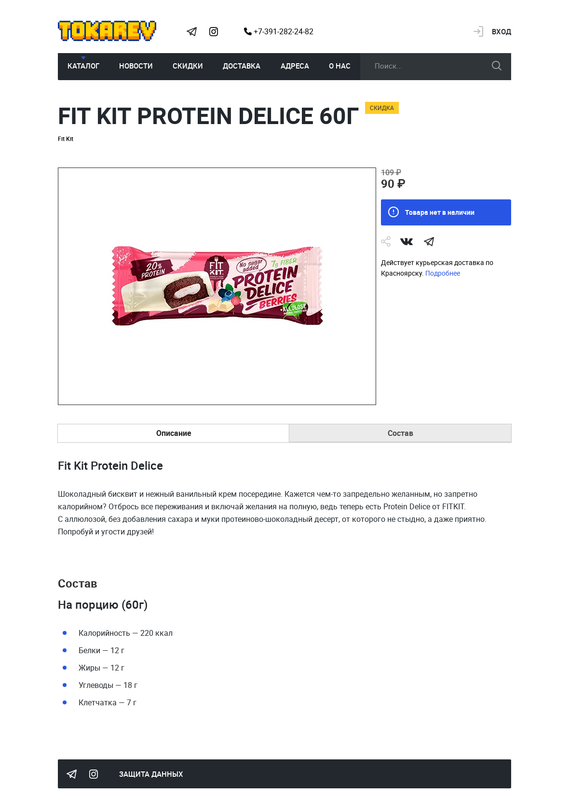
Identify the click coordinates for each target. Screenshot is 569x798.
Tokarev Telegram (191, 31)
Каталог (83, 65)
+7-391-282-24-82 (278, 31)
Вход (501, 31)
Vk (406, 241)
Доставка (241, 65)
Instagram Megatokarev (213, 31)
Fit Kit (65, 138)
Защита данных (151, 774)
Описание (173, 433)
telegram (428, 241)
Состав (400, 433)
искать (496, 65)
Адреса (295, 65)
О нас (340, 65)
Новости (136, 65)
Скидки (188, 65)
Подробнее (442, 273)
